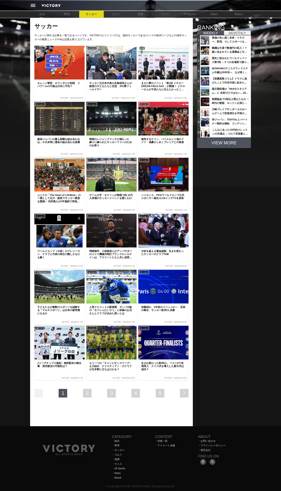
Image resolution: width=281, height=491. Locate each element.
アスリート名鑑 (166, 445)
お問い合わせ (208, 440)
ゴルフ (116, 14)
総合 (42, 14)
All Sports (190, 14)
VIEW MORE (224, 142)
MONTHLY (237, 33)
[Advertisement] (224, 173)
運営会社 (206, 450)
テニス (165, 14)
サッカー (91, 14)
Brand (238, 14)
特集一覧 (163, 440)
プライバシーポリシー (213, 445)
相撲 (140, 14)
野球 (67, 14)
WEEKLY (210, 33)
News (214, 14)
